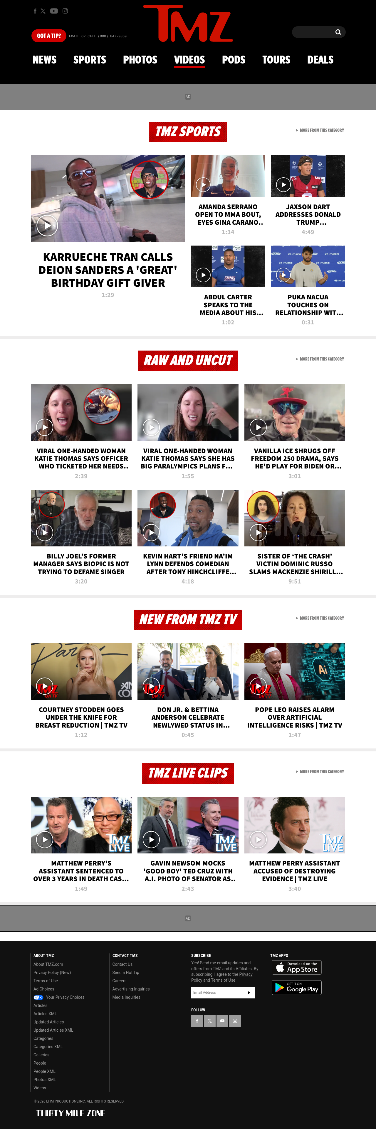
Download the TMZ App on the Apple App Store (297, 967)
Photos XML (44, 1079)
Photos (140, 60)
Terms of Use (45, 980)
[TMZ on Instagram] (65, 11)
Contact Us (123, 964)
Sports (89, 60)
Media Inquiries (126, 997)
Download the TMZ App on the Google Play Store (297, 987)
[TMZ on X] (44, 11)
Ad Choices (43, 989)
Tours (276, 60)
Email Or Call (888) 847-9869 (98, 36)
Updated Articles (48, 1022)
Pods (233, 60)
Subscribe (249, 992)
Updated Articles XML (53, 1030)
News (44, 60)
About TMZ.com (48, 964)
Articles (40, 1005)
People (39, 1063)
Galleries (41, 1055)
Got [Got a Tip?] (49, 36)
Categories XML (48, 1046)
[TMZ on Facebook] (35, 11)
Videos (189, 60)
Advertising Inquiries (131, 989)
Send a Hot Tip (126, 972)
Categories (43, 1038)
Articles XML (45, 1013)
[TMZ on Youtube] (54, 11)
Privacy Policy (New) (52, 972)
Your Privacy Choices (59, 997)
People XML (44, 1071)
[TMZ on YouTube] (222, 1021)
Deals (320, 60)
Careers (120, 980)
